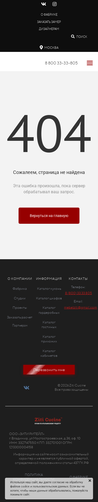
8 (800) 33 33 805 (78, 293)
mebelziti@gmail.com (80, 307)
